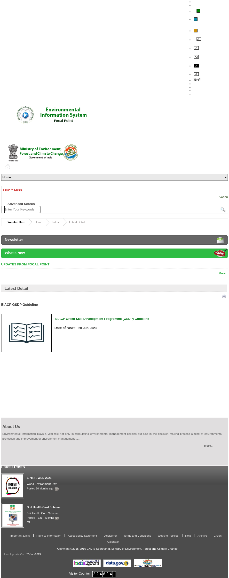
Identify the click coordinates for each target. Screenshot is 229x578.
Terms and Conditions (138, 535)
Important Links (20, 535)
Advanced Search (21, 204)
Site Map (199, 94)
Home (8, 166)
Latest (56, 222)
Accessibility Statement (82, 535)
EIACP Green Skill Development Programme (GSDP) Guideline (102, 319)
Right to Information (48, 535)
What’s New (15, 253)
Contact (198, 90)
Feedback (200, 87)
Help (188, 535)
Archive (202, 535)
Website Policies (168, 535)
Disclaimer (111, 535)
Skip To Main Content (208, 1)
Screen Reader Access (209, 5)
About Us (199, 83)
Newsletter (14, 239)
